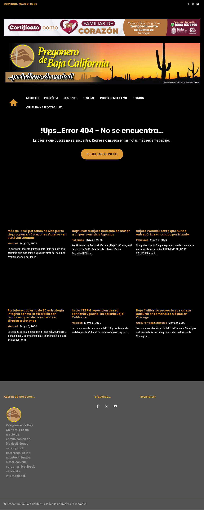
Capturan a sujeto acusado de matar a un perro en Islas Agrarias (101, 232)
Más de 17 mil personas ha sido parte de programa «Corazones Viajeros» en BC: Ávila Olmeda (37, 234)
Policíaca (78, 240)
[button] (195, 102)
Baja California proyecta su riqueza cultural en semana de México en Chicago (163, 314)
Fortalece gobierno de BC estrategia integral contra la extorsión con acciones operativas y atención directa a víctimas (36, 316)
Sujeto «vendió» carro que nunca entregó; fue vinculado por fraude (162, 232)
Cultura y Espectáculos (151, 323)
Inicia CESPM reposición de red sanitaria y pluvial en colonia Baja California (98, 314)
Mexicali (13, 243)
